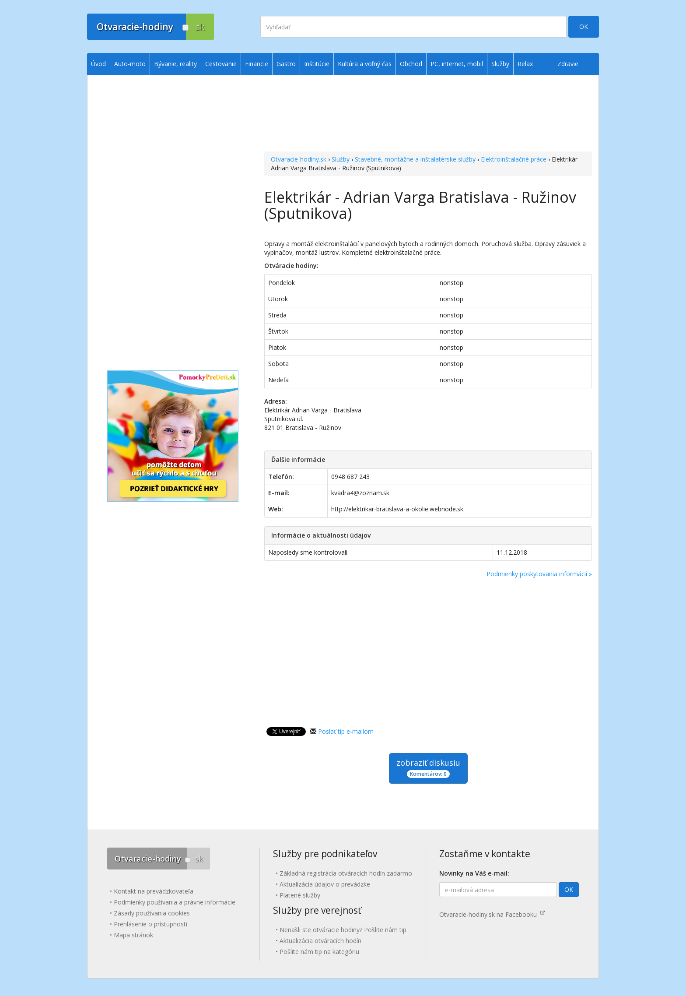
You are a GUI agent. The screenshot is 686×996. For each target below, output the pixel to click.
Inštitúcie (316, 64)
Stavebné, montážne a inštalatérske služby (415, 159)
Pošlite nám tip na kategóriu (319, 951)
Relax (525, 64)
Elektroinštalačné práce (513, 159)
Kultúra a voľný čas (365, 64)
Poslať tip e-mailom (346, 731)
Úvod (98, 64)
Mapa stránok (133, 935)
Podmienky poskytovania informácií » (539, 574)
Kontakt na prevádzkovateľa (153, 891)
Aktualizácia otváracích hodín (320, 940)
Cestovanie (221, 64)
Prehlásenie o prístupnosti (150, 924)
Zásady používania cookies (152, 913)
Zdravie (567, 64)
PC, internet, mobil (456, 64)
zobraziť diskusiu (428, 767)
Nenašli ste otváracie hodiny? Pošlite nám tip (343, 930)
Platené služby (300, 895)
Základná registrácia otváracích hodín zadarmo (346, 873)
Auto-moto (130, 64)
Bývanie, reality (175, 64)
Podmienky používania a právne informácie (174, 902)
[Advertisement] (428, 114)
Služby (341, 159)
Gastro (286, 64)
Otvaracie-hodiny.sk (298, 159)
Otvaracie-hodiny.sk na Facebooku (492, 914)
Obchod (411, 64)
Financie (256, 64)
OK (583, 26)
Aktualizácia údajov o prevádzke (325, 884)
